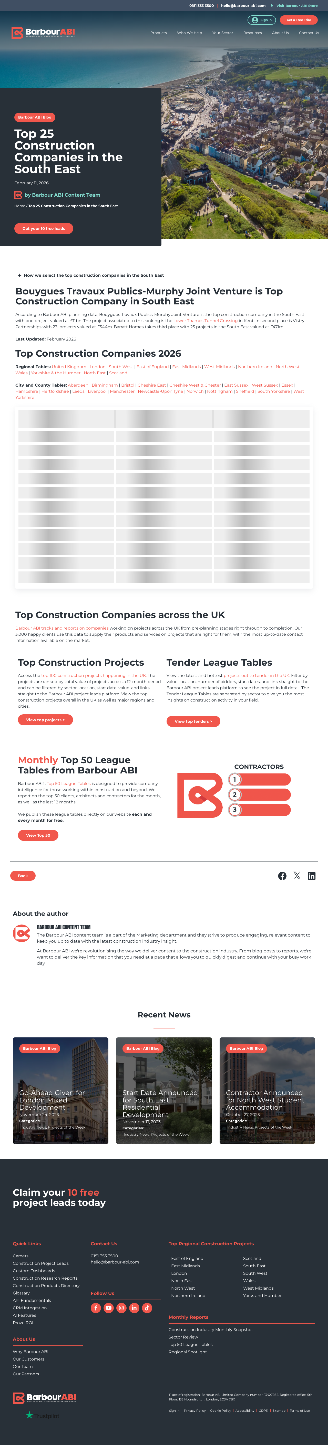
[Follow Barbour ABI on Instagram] (121, 1308)
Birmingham (105, 385)
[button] (299, 20)
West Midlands (219, 366)
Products (158, 32)
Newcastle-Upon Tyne (160, 391)
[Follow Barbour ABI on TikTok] (147, 1308)
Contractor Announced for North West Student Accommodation (265, 1100)
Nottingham (220, 391)
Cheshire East (152, 385)
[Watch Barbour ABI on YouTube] (109, 1308)
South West (121, 366)
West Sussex (265, 385)
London (98, 366)
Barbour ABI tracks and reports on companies (62, 628)
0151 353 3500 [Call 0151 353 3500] (104, 1255)
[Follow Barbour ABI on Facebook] (96, 1308)
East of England (153, 366)
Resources (252, 32)
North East (95, 372)
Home (19, 206)
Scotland (118, 372)
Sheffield (245, 391)
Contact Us (309, 32)
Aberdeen (78, 385)
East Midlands (186, 366)
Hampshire (26, 391)
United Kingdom (69, 366)
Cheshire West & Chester (195, 385)
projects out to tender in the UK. (257, 675)
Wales (21, 372)
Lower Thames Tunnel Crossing (205, 320)
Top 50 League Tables (68, 783)
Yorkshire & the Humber (55, 372)
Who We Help (189, 32)
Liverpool (97, 391)
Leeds (78, 391)
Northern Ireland (255, 366)
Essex (287, 385)
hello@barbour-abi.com (243, 5)
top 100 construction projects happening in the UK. (93, 675)
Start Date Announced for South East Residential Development (160, 1104)
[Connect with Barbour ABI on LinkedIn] (134, 1308)
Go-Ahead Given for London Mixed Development (52, 1100)
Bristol (127, 385)
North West (288, 366)
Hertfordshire (55, 391)
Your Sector (222, 32)
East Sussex (236, 385)
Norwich (195, 391)
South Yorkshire (274, 391)
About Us (280, 32)
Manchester (122, 391)
